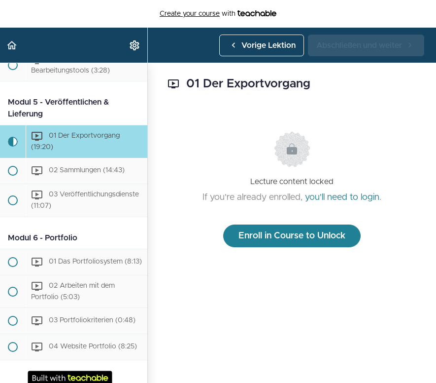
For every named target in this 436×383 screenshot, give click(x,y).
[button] (12, 45)
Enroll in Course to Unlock (291, 235)
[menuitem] (135, 45)
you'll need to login (342, 197)
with (218, 14)
